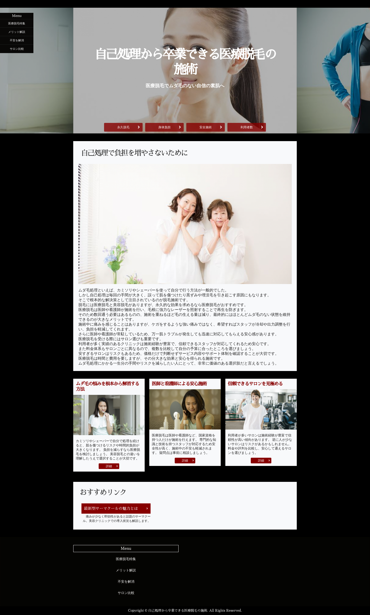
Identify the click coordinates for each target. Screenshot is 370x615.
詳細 (109, 466)
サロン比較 (17, 48)
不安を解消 (17, 40)
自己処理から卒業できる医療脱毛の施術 (185, 62)
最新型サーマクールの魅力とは (111, 508)
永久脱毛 (123, 127)
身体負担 (164, 127)
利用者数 (246, 127)
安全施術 (205, 127)
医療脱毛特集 (16, 23)
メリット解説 (16, 31)
